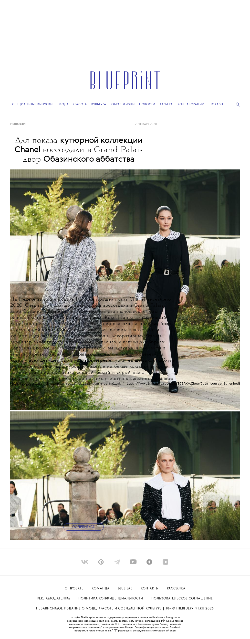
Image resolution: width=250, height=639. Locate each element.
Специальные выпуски (32, 104)
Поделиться (83, 527)
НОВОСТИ (18, 124)
